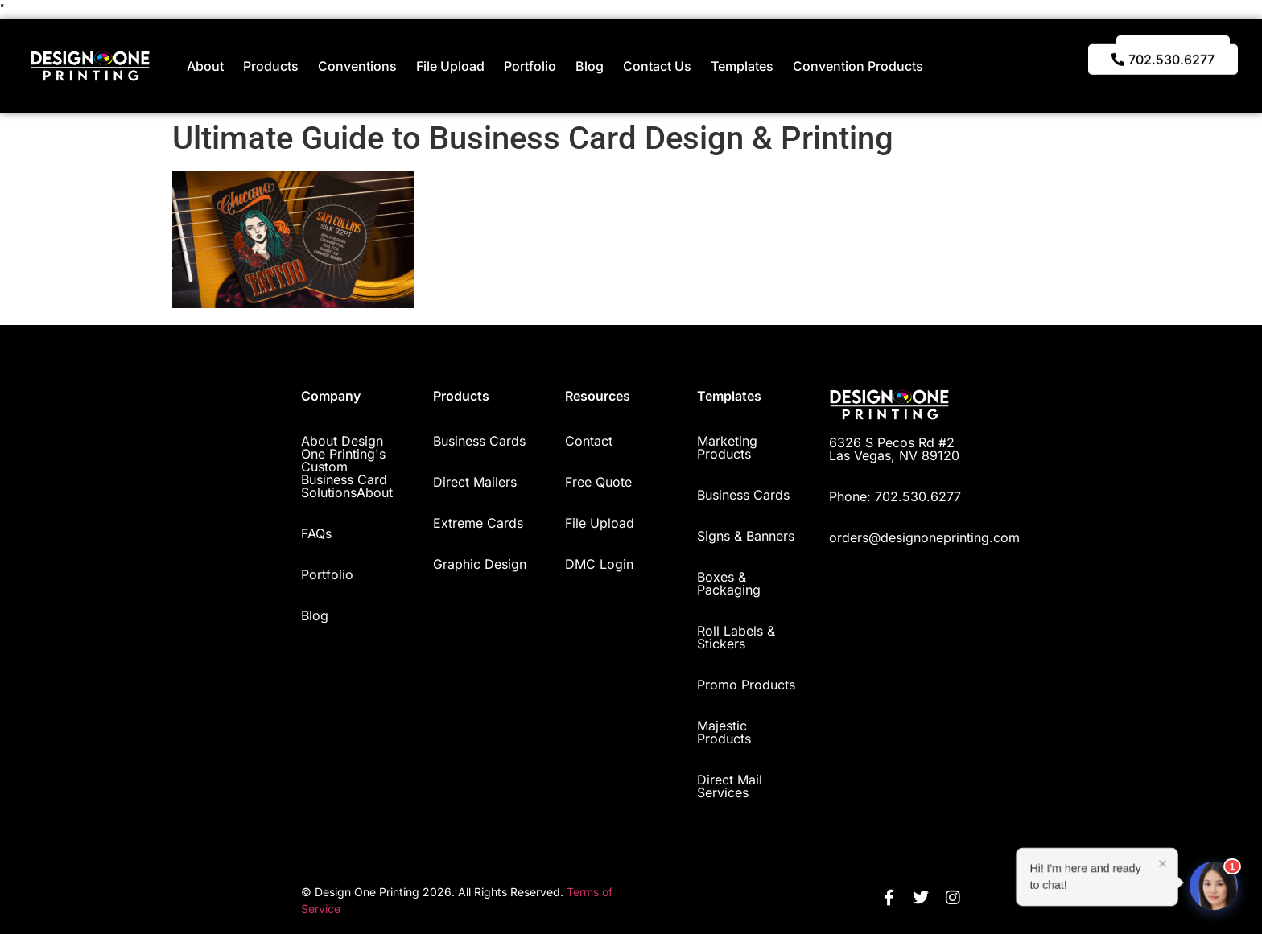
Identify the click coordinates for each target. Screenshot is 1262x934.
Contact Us (657, 66)
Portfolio (530, 66)
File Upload (450, 66)
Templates (742, 66)
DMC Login (599, 564)
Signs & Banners (745, 536)
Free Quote (598, 482)
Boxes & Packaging (729, 583)
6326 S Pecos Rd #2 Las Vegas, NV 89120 (894, 448)
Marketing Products (727, 447)
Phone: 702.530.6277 (895, 496)
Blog (589, 66)
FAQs (316, 533)
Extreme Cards (478, 523)
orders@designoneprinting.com (924, 537)
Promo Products (746, 685)
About (205, 66)
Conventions (357, 66)
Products (271, 66)
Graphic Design (479, 564)
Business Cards (479, 441)
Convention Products (858, 66)
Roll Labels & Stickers (736, 637)
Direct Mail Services (729, 785)
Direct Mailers (475, 482)
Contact (588, 441)
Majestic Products (724, 732)
